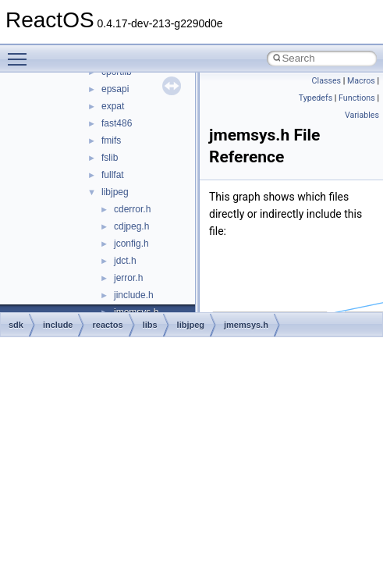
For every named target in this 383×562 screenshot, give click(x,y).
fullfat (112, 174)
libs (150, 324)
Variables (362, 115)
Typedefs (316, 98)
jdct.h (125, 260)
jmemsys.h (246, 324)
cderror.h (132, 209)
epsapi (115, 89)
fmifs (111, 140)
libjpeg (115, 192)
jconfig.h (131, 243)
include (58, 324)
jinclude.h (134, 295)
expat (112, 106)
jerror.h (128, 277)
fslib (109, 157)
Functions (357, 98)
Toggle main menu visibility (21, 52)
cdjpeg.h (131, 226)
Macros (361, 81)
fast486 (116, 123)
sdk (16, 324)
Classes (326, 81)
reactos (107, 324)
